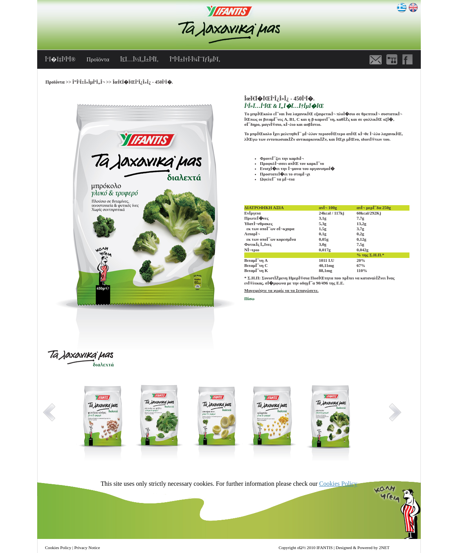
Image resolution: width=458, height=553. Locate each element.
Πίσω (249, 298)
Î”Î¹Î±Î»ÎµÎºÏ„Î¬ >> (92, 82)
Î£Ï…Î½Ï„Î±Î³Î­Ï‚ (139, 59)
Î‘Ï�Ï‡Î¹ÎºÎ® (60, 59)
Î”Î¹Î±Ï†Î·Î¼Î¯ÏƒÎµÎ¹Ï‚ (194, 59)
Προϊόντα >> (58, 82)
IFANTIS (324, 547)
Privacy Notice (87, 547)
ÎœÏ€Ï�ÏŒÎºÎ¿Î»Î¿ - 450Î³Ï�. (143, 82)
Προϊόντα (98, 59)
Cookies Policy (338, 483)
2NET (384, 547)
